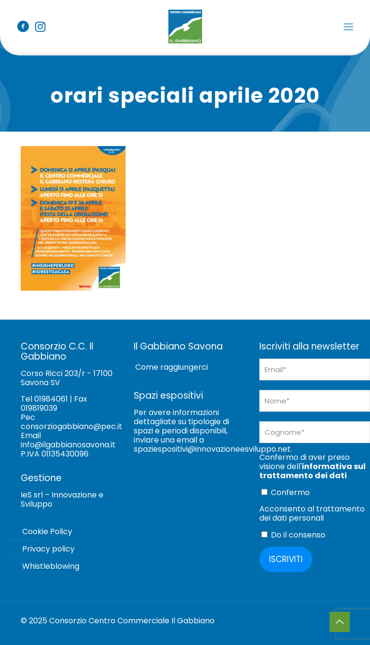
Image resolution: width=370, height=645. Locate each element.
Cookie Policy (47, 531)
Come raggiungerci (171, 367)
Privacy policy (48, 548)
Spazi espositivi (168, 395)
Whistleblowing (50, 566)
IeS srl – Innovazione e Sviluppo (62, 499)
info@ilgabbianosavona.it (68, 444)
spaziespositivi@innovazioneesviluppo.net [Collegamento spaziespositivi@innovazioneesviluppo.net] (212, 449)
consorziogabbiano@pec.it (71, 426)
